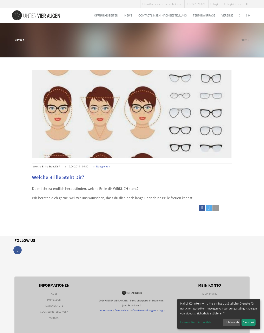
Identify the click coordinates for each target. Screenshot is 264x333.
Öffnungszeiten (106, 15)
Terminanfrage (204, 15)
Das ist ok (248, 322)
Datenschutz (54, 305)
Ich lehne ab (231, 322)
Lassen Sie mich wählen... (198, 322)
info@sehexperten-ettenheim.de (162, 4)
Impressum (54, 299)
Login (215, 4)
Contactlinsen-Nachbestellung (162, 15)
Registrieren (232, 4)
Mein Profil (209, 293)
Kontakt (54, 317)
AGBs (54, 293)
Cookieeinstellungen (54, 311)
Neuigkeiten (103, 166)
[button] (202, 208)
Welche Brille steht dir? (58, 177)
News (128, 15)
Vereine (227, 15)
